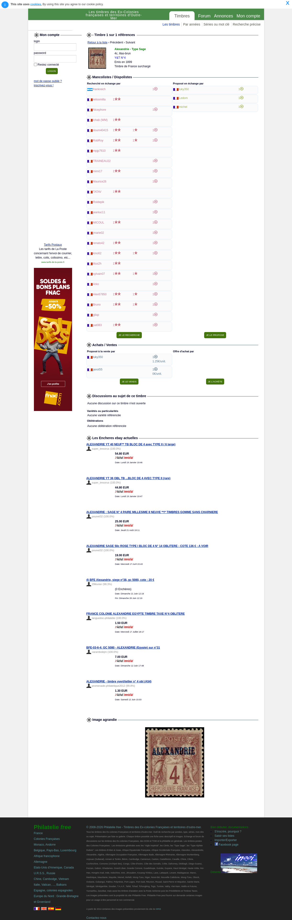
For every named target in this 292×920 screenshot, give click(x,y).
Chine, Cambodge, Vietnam (51, 879)
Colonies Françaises (47, 839)
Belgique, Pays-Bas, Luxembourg (55, 850)
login (37, 41)
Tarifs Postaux (53, 244)
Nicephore (99, 109)
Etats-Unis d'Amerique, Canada (54, 867)
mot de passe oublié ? (48, 81)
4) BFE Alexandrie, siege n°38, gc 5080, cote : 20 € (120, 580)
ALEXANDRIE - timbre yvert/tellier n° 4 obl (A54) (119, 681)
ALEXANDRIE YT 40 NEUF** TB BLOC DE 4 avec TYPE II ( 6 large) (130, 444)
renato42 (98, 243)
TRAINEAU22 (102, 161)
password (40, 53)
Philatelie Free (55, 20)
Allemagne (41, 861)
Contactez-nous (96, 918)
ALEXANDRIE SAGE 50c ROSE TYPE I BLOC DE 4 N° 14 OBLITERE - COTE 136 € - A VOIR (147, 546)
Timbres (182, 16)
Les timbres (171, 24)
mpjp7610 (99, 150)
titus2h (97, 263)
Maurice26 (99, 181)
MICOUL (98, 222)
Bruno (97, 304)
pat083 (97, 325)
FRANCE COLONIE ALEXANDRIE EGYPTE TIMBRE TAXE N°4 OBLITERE (135, 613)
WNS (158, 909)
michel (183, 107)
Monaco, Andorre (45, 844)
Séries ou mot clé (216, 24)
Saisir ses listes (224, 835)
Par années (191, 24)
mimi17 (97, 171)
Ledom (183, 98)
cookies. (36, 4)
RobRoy (98, 140)
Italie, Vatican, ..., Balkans (50, 884)
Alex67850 (100, 294)
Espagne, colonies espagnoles (53, 890)
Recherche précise (247, 24)
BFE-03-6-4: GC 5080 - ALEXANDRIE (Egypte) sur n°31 (123, 647)
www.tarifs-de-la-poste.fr (52, 262)
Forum (204, 16)
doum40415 (100, 130)
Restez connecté (48, 64)
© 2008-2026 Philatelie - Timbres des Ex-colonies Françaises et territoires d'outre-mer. (144, 827)
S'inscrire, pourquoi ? (228, 831)
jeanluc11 (99, 212)
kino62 (97, 253)
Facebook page (227, 844)
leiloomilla (99, 99)
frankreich (99, 89)
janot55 (97, 369)
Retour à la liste (97, 42)
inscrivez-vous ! (44, 85)
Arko (96, 284)
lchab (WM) (100, 120)
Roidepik (98, 202)
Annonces (223, 16)
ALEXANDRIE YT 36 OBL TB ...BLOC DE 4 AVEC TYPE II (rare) (128, 478)
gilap (96, 315)
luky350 (184, 89)
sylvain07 (99, 273)
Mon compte (248, 16)
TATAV (97, 191)
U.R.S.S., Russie (44, 873)
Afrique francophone (47, 856)
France (38, 833)
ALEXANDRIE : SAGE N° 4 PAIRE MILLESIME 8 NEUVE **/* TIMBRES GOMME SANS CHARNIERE (152, 512)
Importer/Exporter (226, 840)
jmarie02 (98, 232)
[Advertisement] (53, 166)
